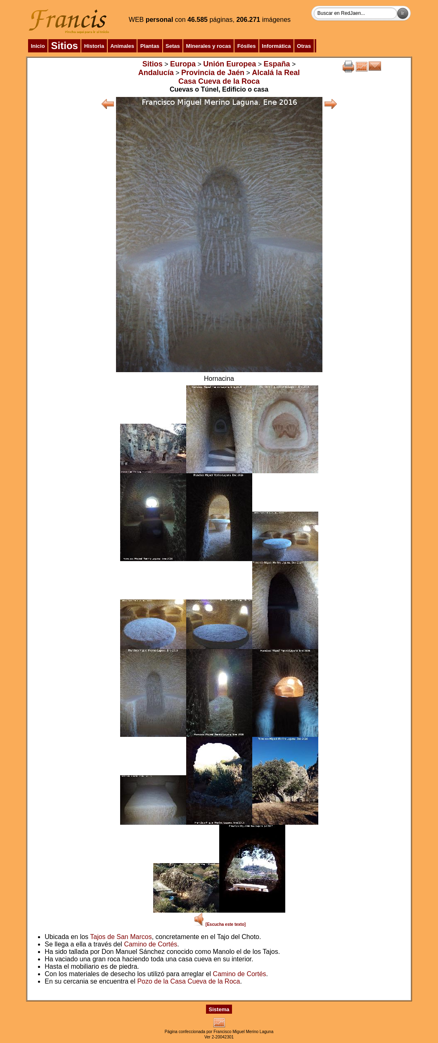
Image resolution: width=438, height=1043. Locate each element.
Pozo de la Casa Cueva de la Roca (188, 981)
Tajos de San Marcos (121, 936)
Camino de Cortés (150, 944)
